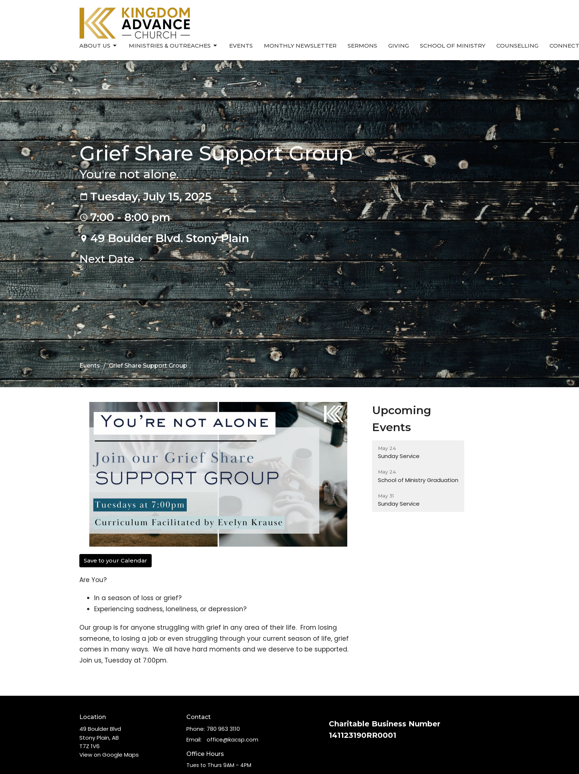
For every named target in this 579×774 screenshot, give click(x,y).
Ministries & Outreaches (173, 45)
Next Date (111, 259)
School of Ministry (452, 45)
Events (241, 45)
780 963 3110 (223, 729)
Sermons (362, 45)
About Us (98, 45)
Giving (398, 45)
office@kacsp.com (232, 739)
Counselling (517, 45)
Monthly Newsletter (300, 45)
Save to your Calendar (115, 560)
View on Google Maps (109, 754)
